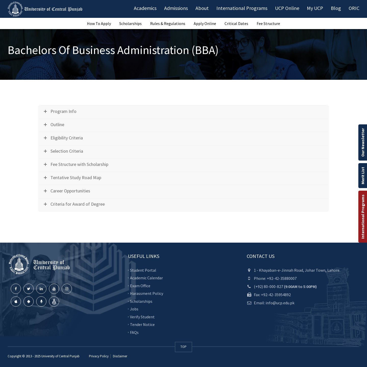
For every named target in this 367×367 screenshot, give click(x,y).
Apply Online (205, 23)
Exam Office (140, 285)
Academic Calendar (146, 277)
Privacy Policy (99, 356)
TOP (183, 347)
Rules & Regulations (167, 23)
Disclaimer (119, 356)
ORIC (354, 8)
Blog (336, 8)
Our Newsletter (362, 142)
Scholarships (130, 23)
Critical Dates (236, 23)
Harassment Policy (146, 293)
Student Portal (143, 269)
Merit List (362, 175)
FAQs (134, 332)
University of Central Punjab (60, 356)
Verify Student (142, 316)
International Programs (362, 216)
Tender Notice (142, 324)
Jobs (134, 308)
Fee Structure (268, 23)
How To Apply (99, 23)
